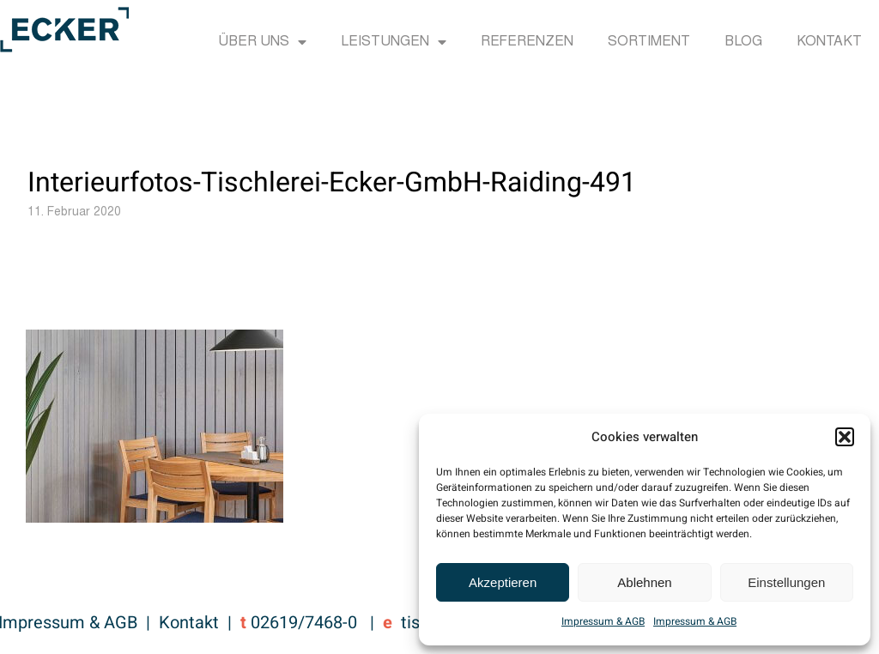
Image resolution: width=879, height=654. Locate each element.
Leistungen (393, 42)
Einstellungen (786, 582)
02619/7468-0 (304, 622)
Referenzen (527, 42)
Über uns (262, 42)
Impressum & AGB (603, 621)
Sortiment (649, 42)
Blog (743, 42)
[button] (844, 436)
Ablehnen (644, 582)
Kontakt (829, 42)
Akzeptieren (502, 582)
